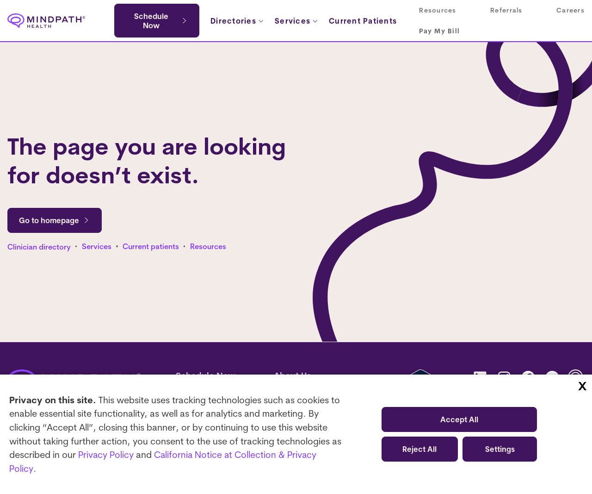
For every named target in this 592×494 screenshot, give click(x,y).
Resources (208, 246)
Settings (500, 449)
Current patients (151, 246)
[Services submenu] (296, 21)
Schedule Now (151, 21)
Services (96, 246)
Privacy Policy (106, 455)
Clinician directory (39, 246)
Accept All (459, 419)
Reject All (419, 449)
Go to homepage (54, 220)
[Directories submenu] (237, 21)
